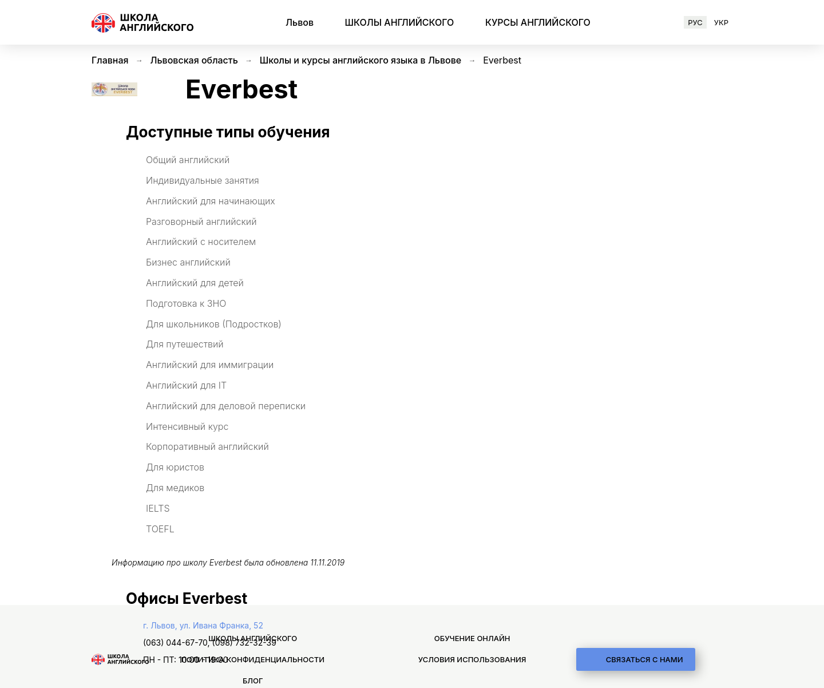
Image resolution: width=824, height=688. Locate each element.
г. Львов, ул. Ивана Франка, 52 (203, 625)
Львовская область (194, 60)
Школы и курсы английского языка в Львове (360, 60)
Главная (110, 60)
